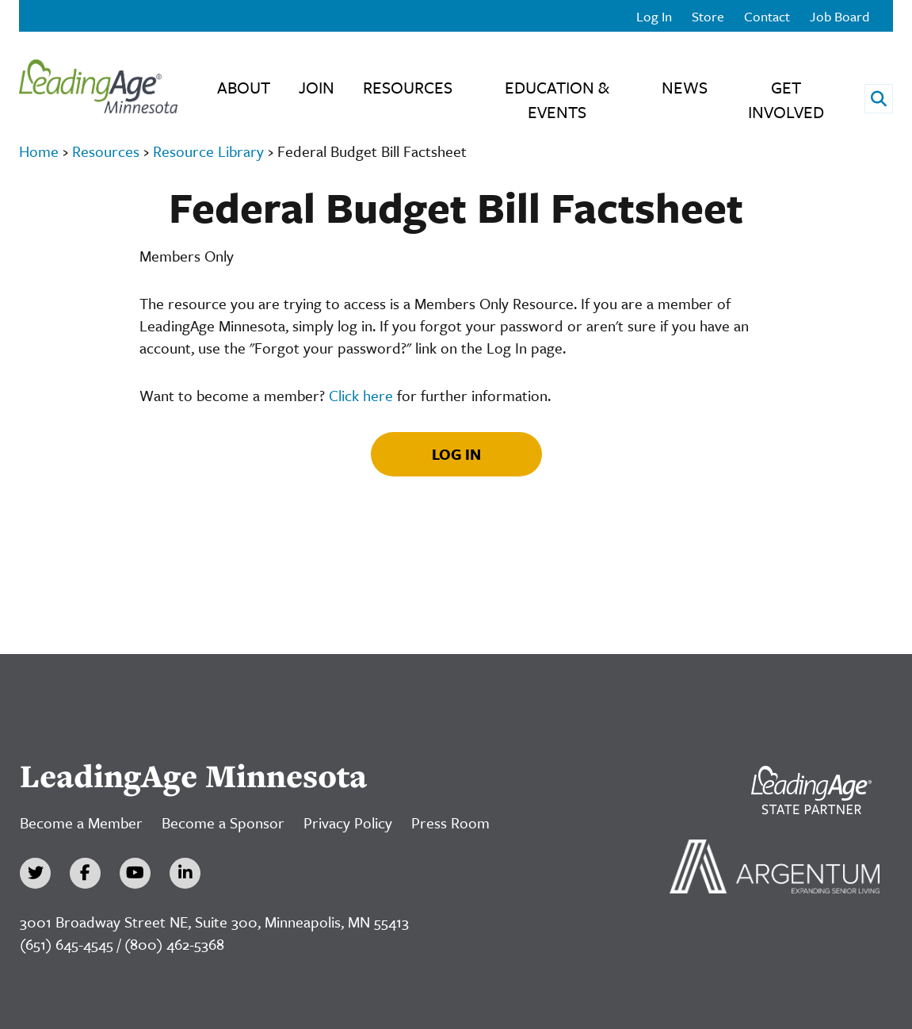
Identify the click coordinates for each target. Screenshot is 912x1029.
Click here (361, 395)
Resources (407, 87)
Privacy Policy (347, 822)
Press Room (450, 822)
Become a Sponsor (223, 822)
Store (708, 16)
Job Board (839, 16)
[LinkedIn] (185, 873)
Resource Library (208, 151)
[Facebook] (85, 873)
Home (39, 151)
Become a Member (81, 822)
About (243, 87)
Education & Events (557, 99)
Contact (767, 16)
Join (316, 87)
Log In (654, 16)
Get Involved (786, 99)
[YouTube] (135, 873)
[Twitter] (35, 873)
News (685, 87)
